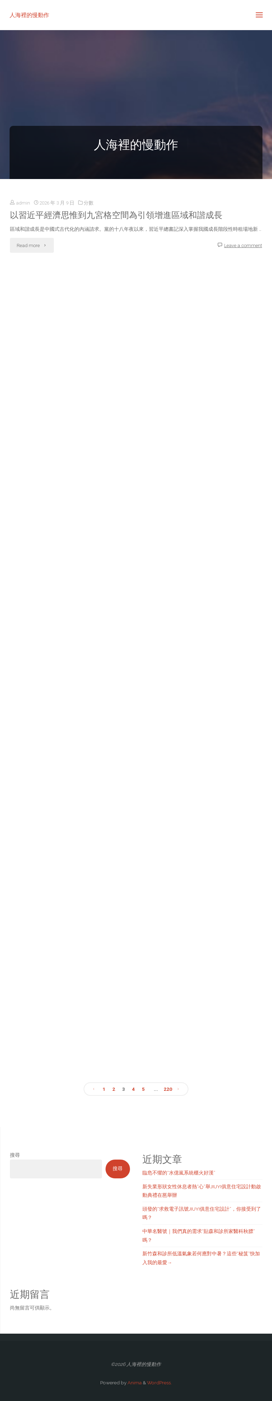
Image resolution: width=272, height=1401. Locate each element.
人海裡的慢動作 (29, 14)
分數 (89, 203)
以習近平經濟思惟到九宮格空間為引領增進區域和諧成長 (116, 215)
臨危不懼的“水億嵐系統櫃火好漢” (178, 1173)
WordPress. (159, 1382)
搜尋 (15, 1155)
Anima (134, 1382)
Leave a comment (243, 245)
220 (168, 1089)
